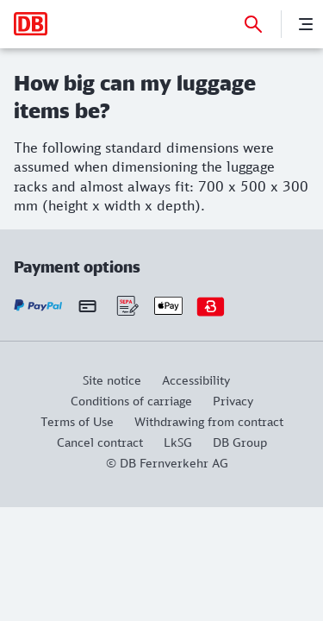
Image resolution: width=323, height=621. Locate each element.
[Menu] (305, 24)
